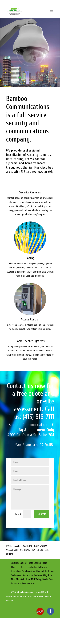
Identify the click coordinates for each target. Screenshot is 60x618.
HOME (9, 545)
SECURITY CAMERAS (22, 545)
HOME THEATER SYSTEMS (36, 550)
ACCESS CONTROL (14, 550)
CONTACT (10, 554)
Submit (41, 514)
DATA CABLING (41, 545)
